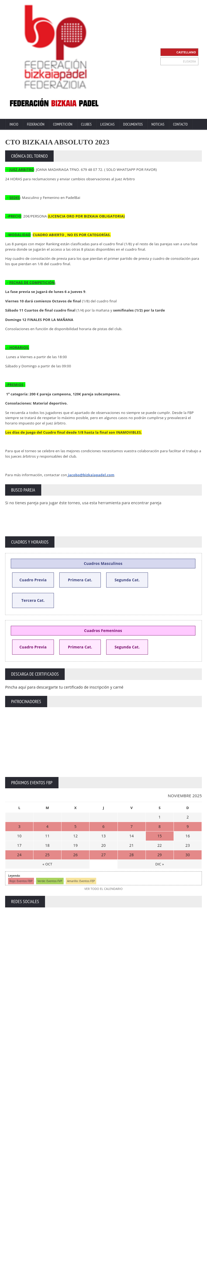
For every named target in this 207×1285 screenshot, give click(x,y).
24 (19, 854)
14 (131, 835)
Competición (63, 124)
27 (103, 854)
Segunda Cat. (127, 579)
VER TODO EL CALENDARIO (103, 889)
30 (187, 854)
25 (47, 854)
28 (131, 854)
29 (159, 854)
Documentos (133, 124)
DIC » (159, 864)
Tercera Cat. (33, 600)
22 (159, 845)
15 (159, 835)
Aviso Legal (131, 1280)
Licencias (107, 124)
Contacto (180, 124)
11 (47, 835)
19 (75, 845)
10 (19, 835)
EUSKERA (189, 61)
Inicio (13, 124)
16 (187, 835)
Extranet (94, 1280)
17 (19, 845)
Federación (35, 124)
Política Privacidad (157, 1280)
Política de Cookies (188, 1280)
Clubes (86, 124)
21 (131, 845)
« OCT (47, 864)
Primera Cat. (80, 579)
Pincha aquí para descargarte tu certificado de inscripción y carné (64, 687)
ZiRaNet (105, 1276)
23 (187, 845)
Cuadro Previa (33, 579)
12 (75, 835)
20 (103, 845)
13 (103, 835)
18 (47, 845)
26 (75, 854)
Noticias (157, 124)
